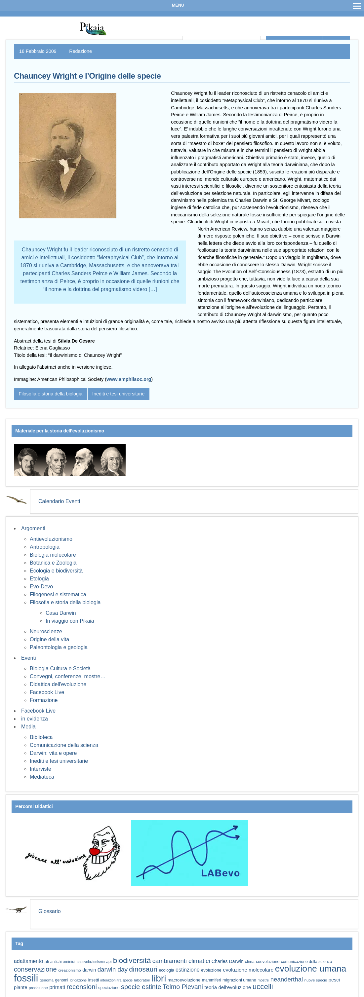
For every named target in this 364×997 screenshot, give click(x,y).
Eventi (28, 658)
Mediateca (42, 777)
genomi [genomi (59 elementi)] (61, 980)
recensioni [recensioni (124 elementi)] (81, 986)
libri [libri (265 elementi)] (159, 978)
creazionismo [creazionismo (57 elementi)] (69, 970)
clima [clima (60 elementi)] (250, 961)
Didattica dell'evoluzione (58, 684)
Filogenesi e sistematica (58, 594)
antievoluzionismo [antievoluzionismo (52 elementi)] (91, 962)
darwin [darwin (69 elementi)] (89, 970)
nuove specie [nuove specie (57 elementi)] (315, 980)
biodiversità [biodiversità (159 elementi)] (132, 960)
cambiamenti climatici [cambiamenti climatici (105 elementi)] (181, 960)
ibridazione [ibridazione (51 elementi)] (78, 980)
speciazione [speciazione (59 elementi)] (108, 987)
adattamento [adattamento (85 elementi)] (28, 961)
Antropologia (45, 547)
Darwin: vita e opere (53, 753)
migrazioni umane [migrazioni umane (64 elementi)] (239, 980)
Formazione (44, 700)
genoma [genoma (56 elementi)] (47, 980)
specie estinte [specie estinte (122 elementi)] (141, 986)
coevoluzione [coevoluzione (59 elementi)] (267, 961)
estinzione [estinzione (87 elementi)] (188, 970)
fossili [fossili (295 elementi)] (26, 978)
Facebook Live (47, 692)
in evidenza (34, 718)
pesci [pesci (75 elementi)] (334, 979)
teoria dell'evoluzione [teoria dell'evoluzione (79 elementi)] (227, 987)
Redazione (80, 51)
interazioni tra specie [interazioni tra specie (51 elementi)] (117, 980)
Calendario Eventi (59, 501)
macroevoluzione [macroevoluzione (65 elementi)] (184, 980)
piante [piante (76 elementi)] (20, 987)
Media (28, 726)
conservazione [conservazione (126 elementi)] (35, 969)
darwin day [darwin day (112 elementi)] (113, 969)
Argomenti (33, 528)
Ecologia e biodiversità (56, 570)
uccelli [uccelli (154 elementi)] (263, 986)
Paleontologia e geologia (59, 647)
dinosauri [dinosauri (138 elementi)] (143, 969)
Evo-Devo (41, 586)
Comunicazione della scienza (64, 745)
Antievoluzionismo (51, 539)
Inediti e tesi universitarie (118, 393)
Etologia (39, 578)
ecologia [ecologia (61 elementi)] (166, 970)
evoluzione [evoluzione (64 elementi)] (211, 970)
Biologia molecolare (53, 555)
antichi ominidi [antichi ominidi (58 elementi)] (62, 961)
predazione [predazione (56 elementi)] (38, 987)
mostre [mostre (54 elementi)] (263, 980)
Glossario (49, 911)
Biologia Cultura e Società (60, 668)
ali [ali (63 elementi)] (47, 961)
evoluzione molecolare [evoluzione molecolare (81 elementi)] (248, 970)
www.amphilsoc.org (128, 379)
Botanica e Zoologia (53, 563)
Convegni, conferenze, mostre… (67, 676)
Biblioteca (41, 737)
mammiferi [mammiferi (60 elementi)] (211, 980)
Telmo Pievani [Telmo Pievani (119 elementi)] (183, 986)
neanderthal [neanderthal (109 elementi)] (286, 979)
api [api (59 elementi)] (108, 961)
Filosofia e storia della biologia (50, 393)
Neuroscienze (46, 631)
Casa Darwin (61, 613)
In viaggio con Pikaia (70, 621)
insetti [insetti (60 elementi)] (93, 980)
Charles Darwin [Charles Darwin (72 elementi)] (228, 961)
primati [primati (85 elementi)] (57, 987)
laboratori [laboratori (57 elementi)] (142, 980)
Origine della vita (49, 639)
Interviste (40, 769)
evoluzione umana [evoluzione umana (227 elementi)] (310, 969)
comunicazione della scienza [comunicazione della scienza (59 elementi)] (306, 961)
